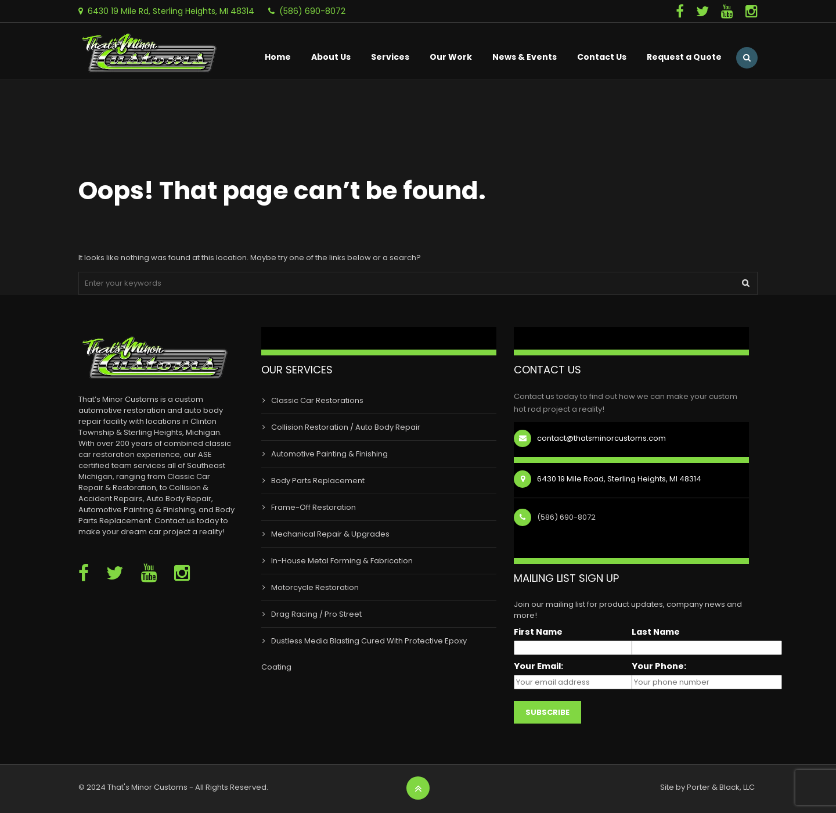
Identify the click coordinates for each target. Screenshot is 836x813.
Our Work (451, 57)
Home (278, 57)
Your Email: (538, 666)
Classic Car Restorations (317, 400)
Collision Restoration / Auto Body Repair (345, 427)
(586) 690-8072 (312, 11)
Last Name (656, 632)
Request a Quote (684, 57)
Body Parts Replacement (318, 480)
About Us (331, 57)
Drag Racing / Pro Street (316, 614)
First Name (538, 632)
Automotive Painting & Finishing (329, 453)
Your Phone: (659, 666)
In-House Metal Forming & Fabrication (342, 560)
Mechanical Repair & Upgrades (330, 533)
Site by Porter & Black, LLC (707, 787)
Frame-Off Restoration (313, 507)
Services (390, 57)
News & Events (524, 57)
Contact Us (601, 57)
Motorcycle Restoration (315, 587)
